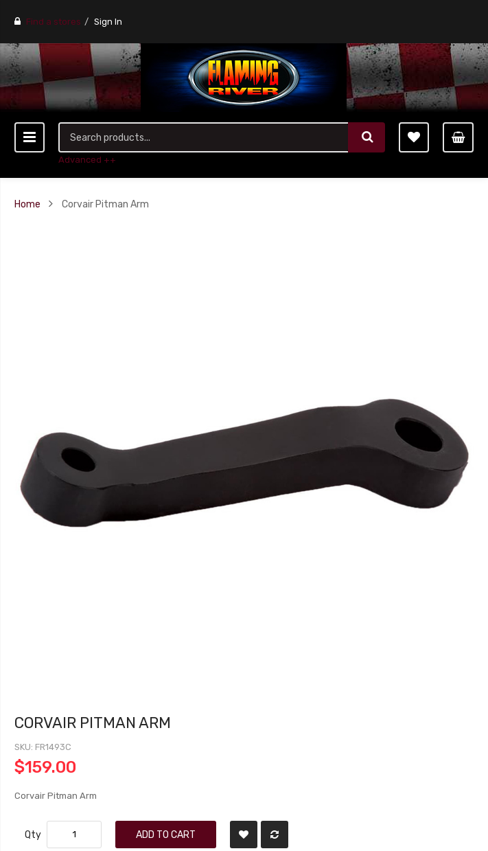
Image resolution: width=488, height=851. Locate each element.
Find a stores (53, 21)
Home (27, 203)
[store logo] (244, 77)
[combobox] (203, 137)
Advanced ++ (87, 160)
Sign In (108, 21)
